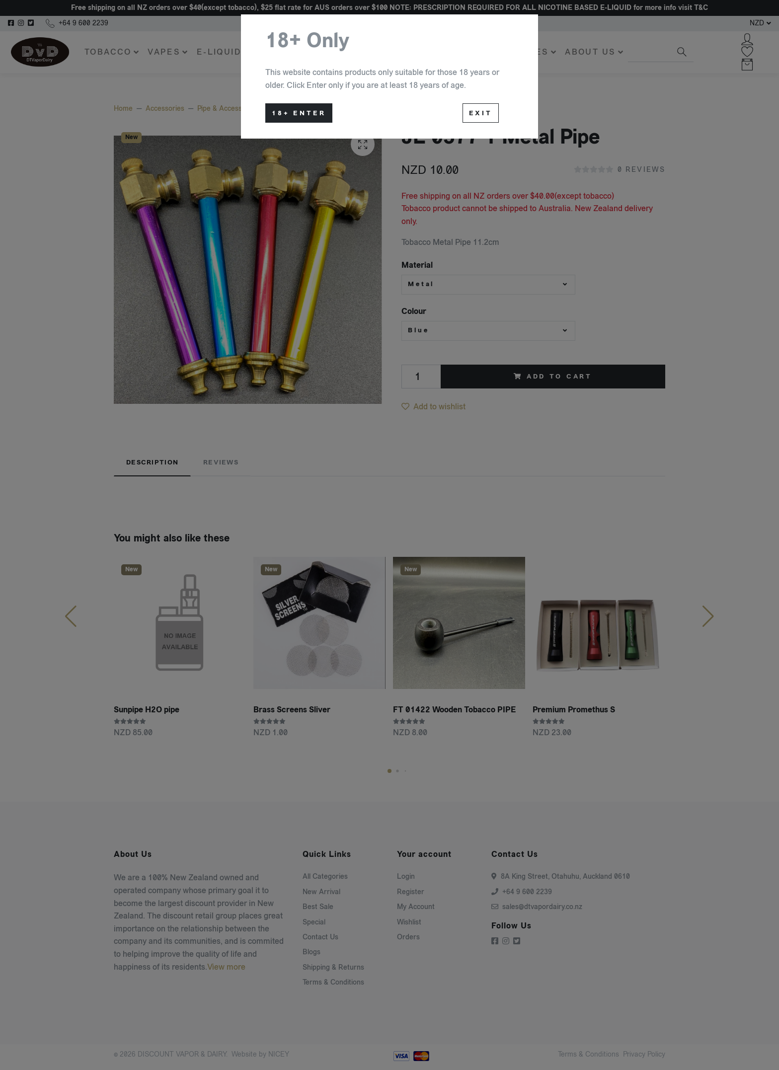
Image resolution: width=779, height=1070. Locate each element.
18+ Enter (299, 113)
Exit (480, 113)
